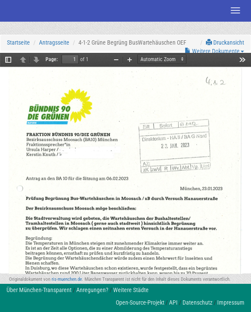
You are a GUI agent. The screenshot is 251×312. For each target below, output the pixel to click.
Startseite (18, 42)
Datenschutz (197, 302)
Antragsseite (54, 42)
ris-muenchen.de (67, 279)
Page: (52, 59)
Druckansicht (225, 42)
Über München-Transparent (39, 289)
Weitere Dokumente (214, 51)
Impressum (230, 302)
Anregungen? (92, 289)
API (173, 302)
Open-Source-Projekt (140, 302)
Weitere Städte (131, 289)
